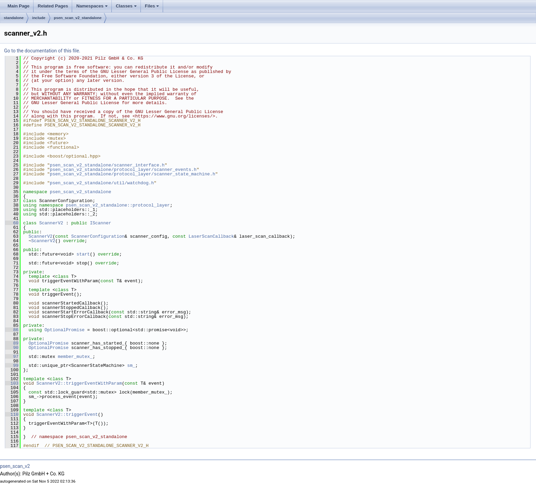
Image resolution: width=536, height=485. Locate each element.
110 (11, 414)
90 (11, 348)
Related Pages (53, 6)
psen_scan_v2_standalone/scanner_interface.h (107, 165)
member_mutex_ (75, 356)
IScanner (100, 223)
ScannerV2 (51, 223)
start (83, 254)
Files (152, 7)
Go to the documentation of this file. (42, 50)
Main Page (18, 6)
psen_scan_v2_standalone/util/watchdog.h (102, 183)
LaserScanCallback (211, 236)
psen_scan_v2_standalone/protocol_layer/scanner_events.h (123, 169)
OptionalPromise (64, 330)
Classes (127, 7)
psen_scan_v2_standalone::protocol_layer (118, 205)
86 (11, 330)
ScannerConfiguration (97, 236)
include (38, 18)
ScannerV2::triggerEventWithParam (79, 383)
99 (11, 365)
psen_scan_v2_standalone (78, 18)
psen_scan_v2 (15, 466)
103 (11, 383)
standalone (14, 18)
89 (11, 343)
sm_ (131, 365)
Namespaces (92, 7)
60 (11, 223)
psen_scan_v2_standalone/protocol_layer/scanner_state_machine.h (132, 174)
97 (11, 356)
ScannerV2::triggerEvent (67, 414)
